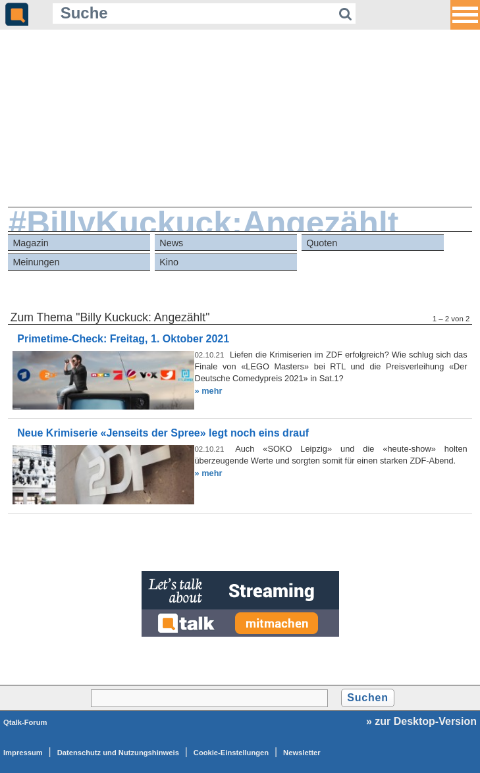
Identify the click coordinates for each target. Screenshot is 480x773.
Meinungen (36, 262)
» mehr (208, 391)
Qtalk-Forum (25, 722)
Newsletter (302, 753)
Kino (168, 262)
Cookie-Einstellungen (231, 753)
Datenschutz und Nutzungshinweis (118, 753)
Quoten (321, 243)
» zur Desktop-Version (421, 721)
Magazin (30, 243)
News (171, 243)
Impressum (23, 753)
